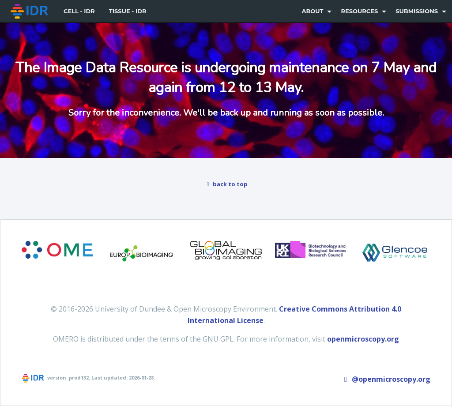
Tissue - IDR (128, 11)
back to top (226, 184)
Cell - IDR (79, 11)
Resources (359, 11)
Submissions (417, 11)
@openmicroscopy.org (385, 379)
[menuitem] (30, 11)
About (312, 11)
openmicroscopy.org (363, 339)
